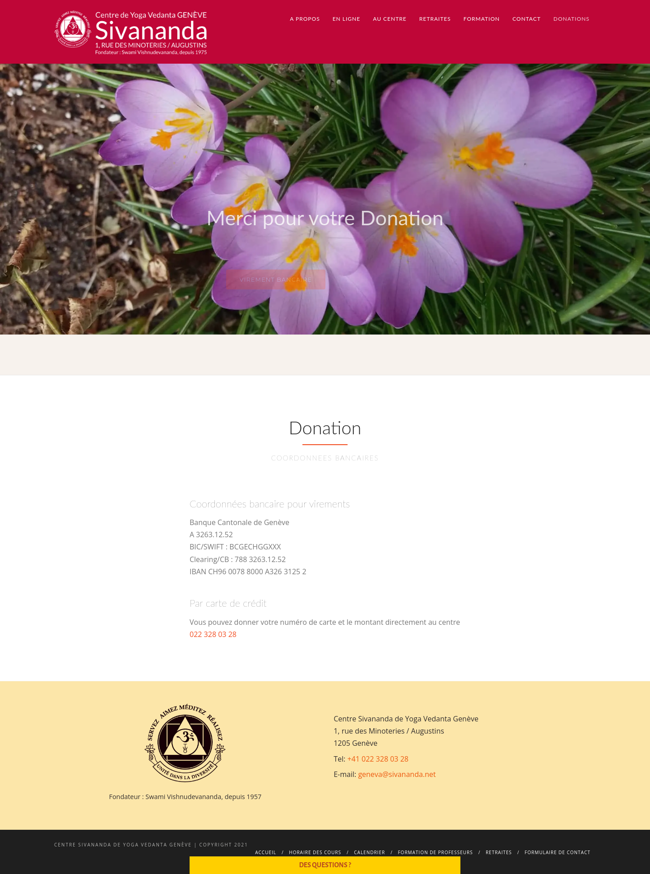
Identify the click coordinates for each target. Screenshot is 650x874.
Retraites (435, 18)
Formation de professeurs (435, 852)
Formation (482, 18)
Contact (526, 18)
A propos (305, 18)
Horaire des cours (315, 852)
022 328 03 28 (213, 634)
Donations (571, 18)
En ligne (347, 18)
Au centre (389, 18)
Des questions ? (325, 865)
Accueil (265, 852)
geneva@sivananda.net (397, 774)
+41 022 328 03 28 (378, 759)
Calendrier (369, 852)
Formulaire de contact (557, 852)
